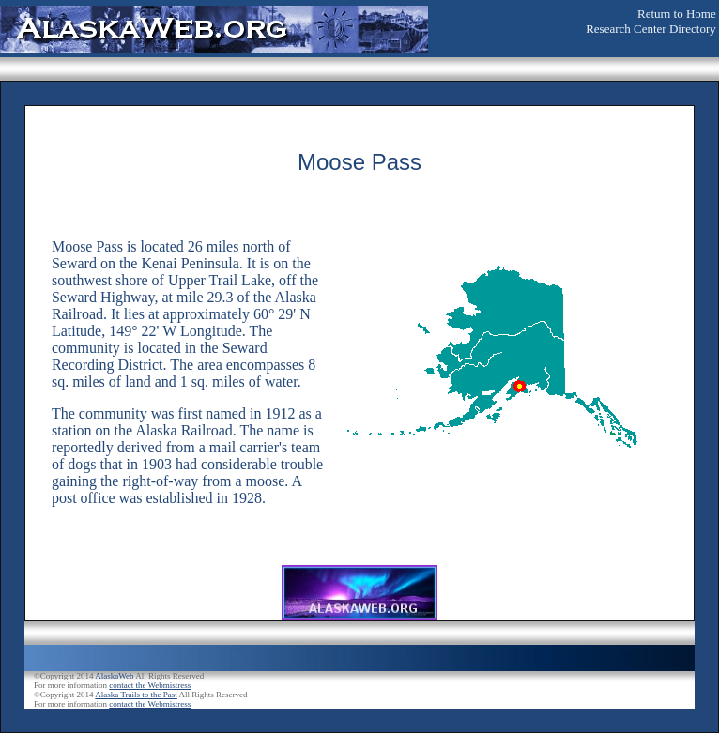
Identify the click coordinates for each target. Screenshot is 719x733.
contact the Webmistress (150, 685)
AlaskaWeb (114, 675)
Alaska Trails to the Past (136, 694)
